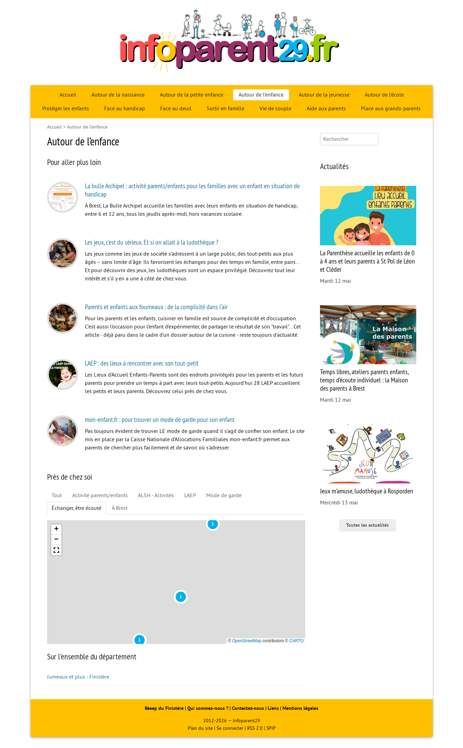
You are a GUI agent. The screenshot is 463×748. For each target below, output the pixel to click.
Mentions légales (300, 708)
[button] (139, 640)
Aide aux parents (326, 108)
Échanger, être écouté (76, 508)
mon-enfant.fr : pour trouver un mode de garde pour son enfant (160, 419)
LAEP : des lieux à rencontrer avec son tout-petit (142, 363)
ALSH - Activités (156, 495)
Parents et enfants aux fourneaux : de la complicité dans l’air (156, 306)
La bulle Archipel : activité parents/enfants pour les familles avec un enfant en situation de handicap (192, 189)
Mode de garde (224, 495)
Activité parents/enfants (100, 495)
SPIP (271, 728)
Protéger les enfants (65, 108)
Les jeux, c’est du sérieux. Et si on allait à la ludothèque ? (151, 242)
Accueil (67, 95)
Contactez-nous (248, 708)
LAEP (190, 495)
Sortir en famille (225, 108)
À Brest (120, 508)
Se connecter (230, 728)
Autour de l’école (384, 95)
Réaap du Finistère (164, 708)
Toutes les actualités (367, 525)
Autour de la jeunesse (324, 95)
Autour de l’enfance (261, 95)
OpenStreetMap (246, 640)
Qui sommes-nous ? (208, 708)
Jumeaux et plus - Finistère (78, 677)
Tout (57, 495)
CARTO (296, 640)
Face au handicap (124, 108)
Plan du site (200, 728)
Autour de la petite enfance (191, 95)
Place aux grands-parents (391, 108)
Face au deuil (175, 108)
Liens (273, 708)
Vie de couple (275, 108)
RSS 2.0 (255, 728)
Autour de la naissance (118, 95)
